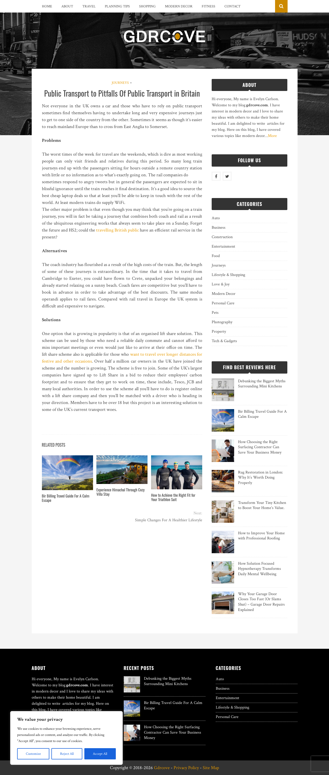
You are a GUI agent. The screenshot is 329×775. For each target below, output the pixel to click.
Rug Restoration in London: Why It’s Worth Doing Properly (260, 478)
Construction (222, 237)
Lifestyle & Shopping (228, 274)
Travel (89, 6)
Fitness (208, 6)
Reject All (67, 753)
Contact (232, 6)
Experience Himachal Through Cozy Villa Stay (120, 492)
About (67, 6)
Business (218, 227)
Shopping (147, 6)
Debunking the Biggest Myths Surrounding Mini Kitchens (262, 383)
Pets (215, 312)
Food (216, 256)
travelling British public (117, 230)
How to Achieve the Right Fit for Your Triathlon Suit (173, 497)
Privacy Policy (186, 768)
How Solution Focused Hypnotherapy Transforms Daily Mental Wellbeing (259, 569)
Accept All (100, 753)
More (272, 135)
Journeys (120, 82)
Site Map (211, 768)
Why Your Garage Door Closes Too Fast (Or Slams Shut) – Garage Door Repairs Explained (261, 601)
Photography (222, 322)
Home (47, 6)
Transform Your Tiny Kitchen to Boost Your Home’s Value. (262, 505)
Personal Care (223, 303)
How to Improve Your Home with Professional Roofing (261, 535)
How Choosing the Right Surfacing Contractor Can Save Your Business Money (259, 447)
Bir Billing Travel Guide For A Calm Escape (65, 498)
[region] (66, 738)
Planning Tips (117, 6)
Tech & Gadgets (224, 341)
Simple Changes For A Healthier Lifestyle (168, 520)
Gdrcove (162, 768)
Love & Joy (221, 284)
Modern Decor (178, 6)
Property (219, 331)
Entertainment (223, 246)
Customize (33, 753)
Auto (216, 218)
